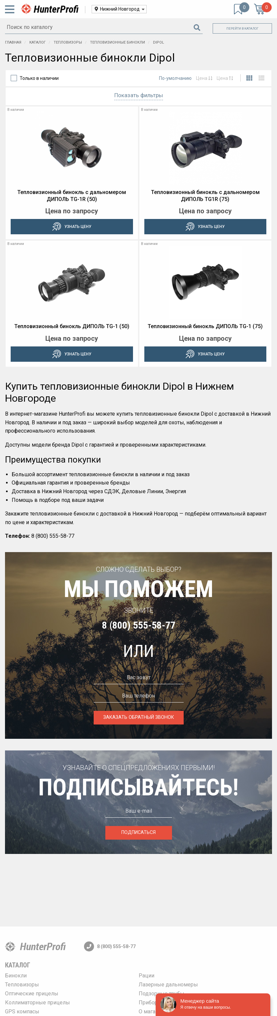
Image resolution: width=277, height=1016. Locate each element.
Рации (146, 975)
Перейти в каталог (242, 28)
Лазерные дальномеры (168, 984)
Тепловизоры (68, 42)
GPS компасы (22, 1011)
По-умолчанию (175, 78)
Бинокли (16, 975)
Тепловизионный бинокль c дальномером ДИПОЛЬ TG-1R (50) (71, 195)
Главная (13, 42)
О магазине (153, 1011)
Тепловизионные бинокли (118, 42)
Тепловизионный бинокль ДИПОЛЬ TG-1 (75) (205, 326)
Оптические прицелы (31, 993)
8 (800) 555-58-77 (138, 625)
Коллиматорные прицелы (37, 1002)
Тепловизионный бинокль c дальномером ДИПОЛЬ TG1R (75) (205, 195)
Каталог (38, 42)
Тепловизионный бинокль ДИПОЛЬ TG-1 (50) (71, 326)
